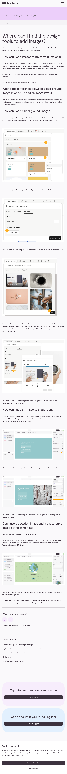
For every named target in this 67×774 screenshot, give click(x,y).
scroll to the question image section (22, 68)
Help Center (6, 16)
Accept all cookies (33, 763)
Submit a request (24, 625)
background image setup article (13, 403)
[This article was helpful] (4, 619)
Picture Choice (53, 74)
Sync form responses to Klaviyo (13, 661)
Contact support (33, 724)
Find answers (33, 697)
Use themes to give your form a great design (17, 645)
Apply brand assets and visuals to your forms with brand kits (22, 649)
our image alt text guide (37, 603)
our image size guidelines (39, 600)
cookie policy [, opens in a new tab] (19, 755)
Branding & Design (33, 16)
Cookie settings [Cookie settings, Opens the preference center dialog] (33, 769)
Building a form (19, 16)
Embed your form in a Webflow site (14, 653)
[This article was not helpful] (10, 619)
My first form (6, 657)
